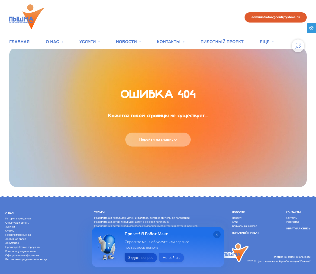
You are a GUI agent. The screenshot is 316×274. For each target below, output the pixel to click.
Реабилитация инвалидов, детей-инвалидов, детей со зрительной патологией (142, 217)
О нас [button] (53, 41)
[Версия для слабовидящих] (311, 28)
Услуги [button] (88, 41)
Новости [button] (127, 41)
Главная (19, 41)
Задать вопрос (140, 258)
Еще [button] (265, 41)
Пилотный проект (222, 41)
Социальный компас (244, 226)
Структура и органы (17, 222)
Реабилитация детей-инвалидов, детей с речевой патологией (131, 221)
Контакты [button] (169, 41)
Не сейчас (171, 258)
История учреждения (18, 218)
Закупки (10, 226)
